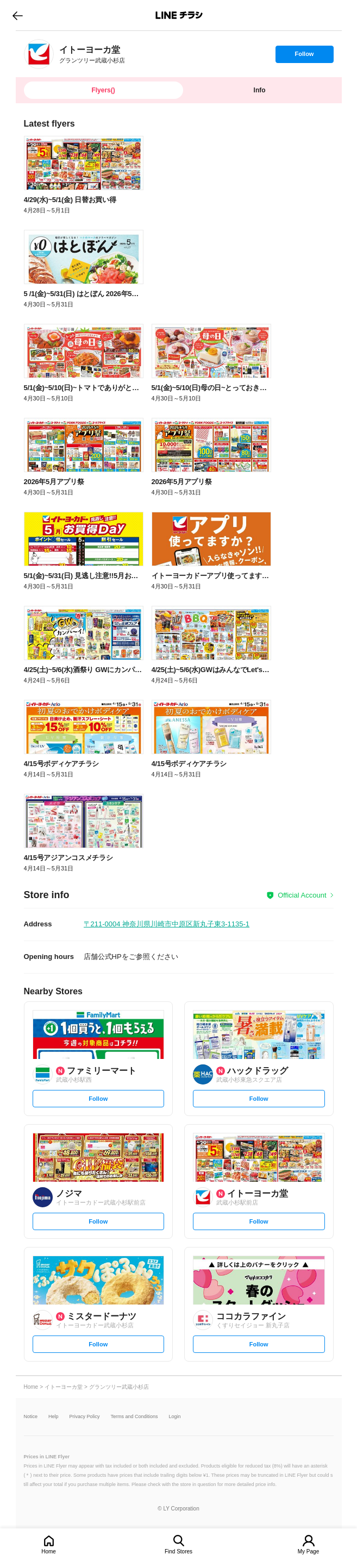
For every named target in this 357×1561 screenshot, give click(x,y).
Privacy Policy (85, 1416)
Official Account (302, 895)
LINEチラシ (179, 15)
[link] (39, 54)
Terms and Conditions (134, 1416)
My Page (308, 1551)
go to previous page (17, 15)
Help (53, 1416)
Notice (31, 1416)
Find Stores (178, 1551)
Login (175, 1416)
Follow (304, 56)
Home (48, 1551)
